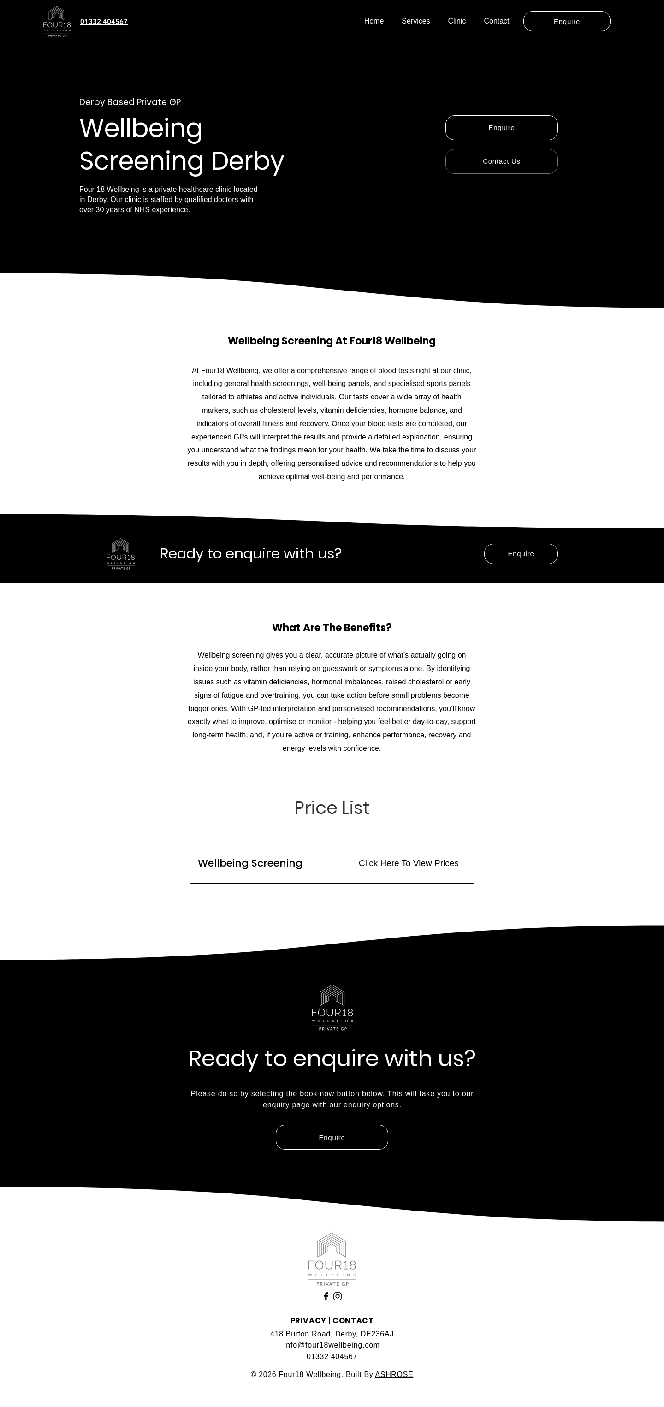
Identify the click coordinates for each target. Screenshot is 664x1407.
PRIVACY (308, 1320)
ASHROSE (394, 1374)
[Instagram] (337, 1296)
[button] (416, 21)
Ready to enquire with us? (251, 553)
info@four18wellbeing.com (332, 1345)
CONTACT (353, 1320)
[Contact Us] (501, 161)
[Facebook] (326, 1296)
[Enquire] (567, 21)
